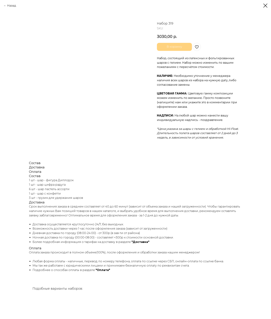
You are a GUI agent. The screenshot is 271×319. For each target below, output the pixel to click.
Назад (11, 5)
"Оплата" (103, 270)
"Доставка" (140, 242)
